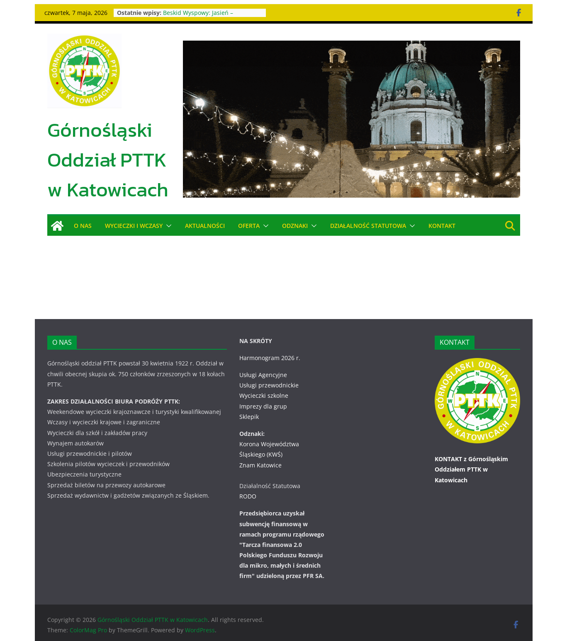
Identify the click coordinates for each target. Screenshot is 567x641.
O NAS (83, 226)
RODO (247, 486)
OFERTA (249, 226)
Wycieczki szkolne (263, 385)
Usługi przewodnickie (269, 375)
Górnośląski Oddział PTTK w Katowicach (107, 159)
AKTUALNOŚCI (205, 226)
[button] (167, 226)
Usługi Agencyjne (263, 364)
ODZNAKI (295, 226)
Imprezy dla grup (263, 395)
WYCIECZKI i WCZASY (134, 226)
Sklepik (249, 406)
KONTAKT (442, 226)
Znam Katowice (260, 454)
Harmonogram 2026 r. (269, 347)
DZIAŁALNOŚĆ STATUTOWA (368, 226)
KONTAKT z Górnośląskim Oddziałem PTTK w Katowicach (471, 459)
